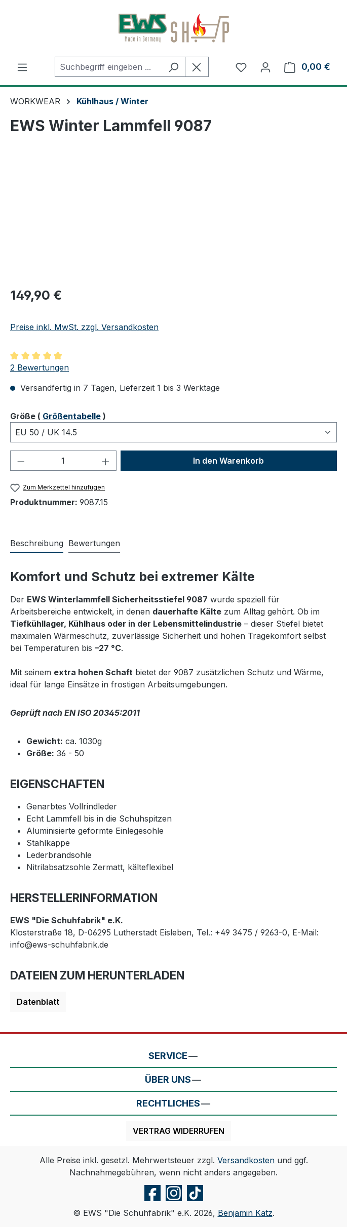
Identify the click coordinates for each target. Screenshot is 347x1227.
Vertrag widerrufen (178, 1131)
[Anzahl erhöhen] (106, 461)
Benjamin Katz (245, 1213)
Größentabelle (72, 416)
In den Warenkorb (228, 461)
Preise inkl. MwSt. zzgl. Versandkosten (84, 327)
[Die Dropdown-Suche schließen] (197, 67)
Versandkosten (246, 1160)
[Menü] (22, 67)
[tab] (36, 544)
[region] (173, 221)
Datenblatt (38, 1002)
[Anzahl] (63, 461)
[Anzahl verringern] (20, 461)
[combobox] (108, 67)
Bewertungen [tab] (94, 543)
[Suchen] (173, 67)
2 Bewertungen (39, 367)
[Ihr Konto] (265, 67)
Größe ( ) (58, 415)
